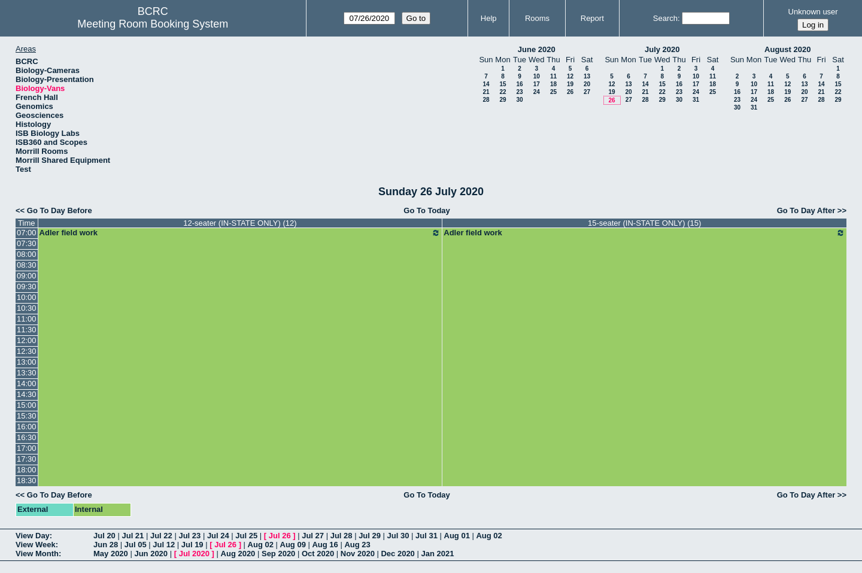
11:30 (27, 329)
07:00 (27, 232)
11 (553, 76)
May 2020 (110, 553)
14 (485, 84)
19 (570, 84)
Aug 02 (489, 535)
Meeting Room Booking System (152, 24)
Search (665, 18)
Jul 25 (246, 535)
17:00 (27, 448)
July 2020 (662, 49)
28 (485, 99)
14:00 (27, 383)
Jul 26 (280, 535)
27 (587, 92)
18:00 (27, 469)
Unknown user (813, 11)
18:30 (27, 480)
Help (489, 18)
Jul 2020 (194, 553)
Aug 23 (357, 544)
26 (570, 92)
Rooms (537, 18)
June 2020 (537, 49)
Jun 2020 (151, 553)
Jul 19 (192, 544)
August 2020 (787, 49)
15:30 (27, 415)
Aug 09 (293, 544)
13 (587, 76)
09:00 (27, 275)
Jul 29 (370, 535)
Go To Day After (806, 210)
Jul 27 (313, 535)
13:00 (27, 361)
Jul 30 (398, 535)
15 (502, 84)
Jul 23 (189, 535)
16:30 (27, 437)
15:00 (27, 405)
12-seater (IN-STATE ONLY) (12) (239, 223)
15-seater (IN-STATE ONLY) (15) (644, 223)
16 (519, 84)
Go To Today (426, 210)
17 (536, 84)
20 (587, 84)
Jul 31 (426, 535)
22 (502, 92)
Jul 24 (218, 535)
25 (553, 92)
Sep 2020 (278, 553)
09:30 (27, 286)
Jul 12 (164, 544)
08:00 (27, 254)
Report (592, 18)
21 (485, 92)
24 (536, 92)
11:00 (27, 318)
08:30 (27, 264)
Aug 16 (325, 544)
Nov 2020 (358, 553)
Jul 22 (161, 535)
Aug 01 (457, 535)
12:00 (27, 340)
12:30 (27, 351)
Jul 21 (133, 535)
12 (570, 76)
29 (502, 99)
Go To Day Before (59, 210)
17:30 (27, 458)
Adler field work (240, 233)
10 (536, 76)
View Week (36, 544)
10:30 (27, 308)
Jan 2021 (437, 553)
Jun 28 (105, 544)
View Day (33, 535)
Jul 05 (136, 544)
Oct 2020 (318, 553)
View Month (37, 553)
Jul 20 (104, 535)
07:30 (27, 243)
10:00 (27, 297)
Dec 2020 (397, 553)
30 (519, 99)
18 (553, 84)
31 (696, 99)
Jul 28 (341, 535)
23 (519, 92)
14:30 (27, 394)
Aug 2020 (238, 553)
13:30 (27, 372)
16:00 (27, 426)
